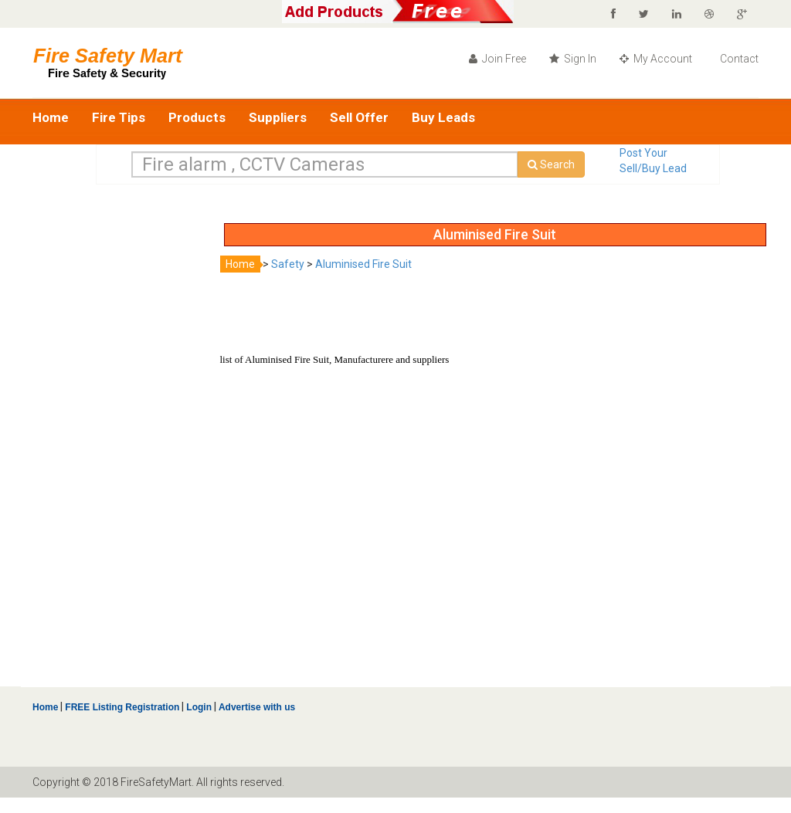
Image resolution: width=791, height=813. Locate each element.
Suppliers (278, 117)
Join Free (497, 59)
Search (551, 164)
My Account (656, 59)
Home (50, 117)
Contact (738, 59)
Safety (287, 264)
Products (197, 117)
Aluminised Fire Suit (363, 264)
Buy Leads (443, 117)
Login (199, 707)
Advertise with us (255, 707)
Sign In (572, 59)
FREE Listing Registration (122, 707)
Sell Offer (359, 117)
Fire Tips (118, 117)
